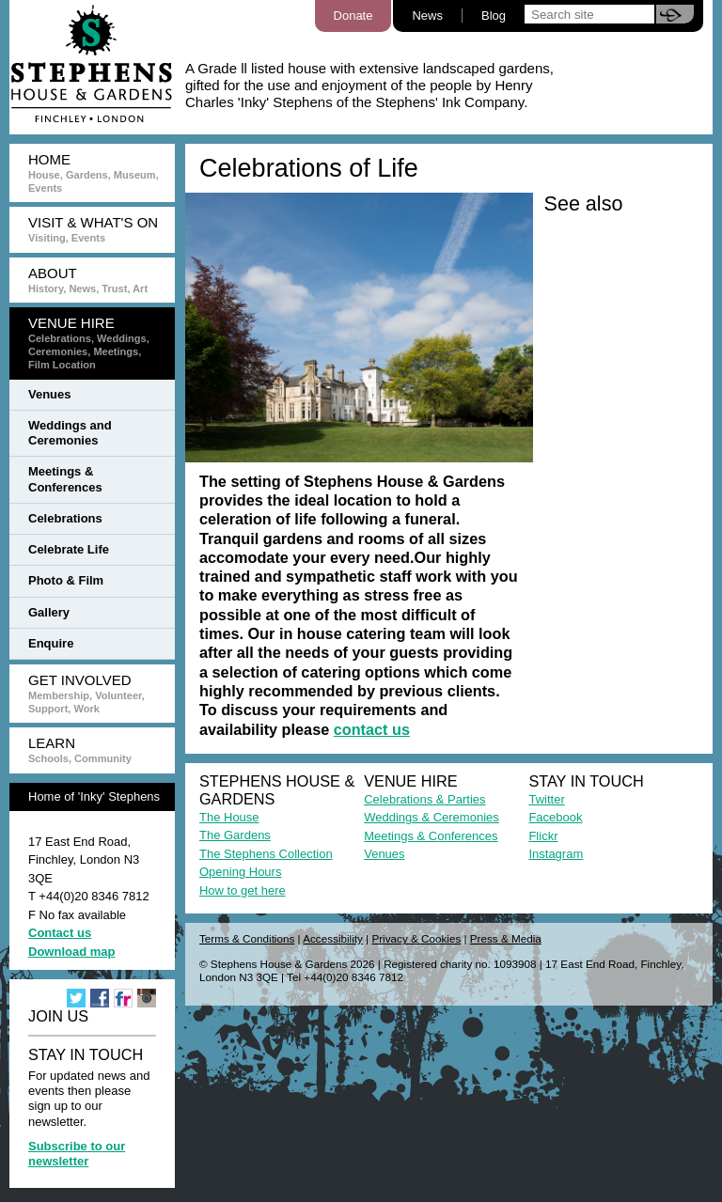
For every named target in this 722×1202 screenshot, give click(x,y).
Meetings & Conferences (65, 478)
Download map (71, 951)
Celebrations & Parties (424, 799)
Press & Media (506, 938)
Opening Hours (240, 872)
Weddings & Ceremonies (431, 817)
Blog (493, 15)
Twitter (546, 799)
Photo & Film (65, 580)
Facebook (555, 817)
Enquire (50, 643)
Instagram (555, 854)
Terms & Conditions (246, 938)
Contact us (59, 933)
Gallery (49, 612)
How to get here (242, 890)
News (427, 15)
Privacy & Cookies (416, 938)
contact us (372, 729)
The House (229, 817)
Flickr (542, 836)
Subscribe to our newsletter (76, 1153)
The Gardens (235, 835)
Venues (49, 394)
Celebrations (65, 518)
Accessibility (333, 938)
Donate (353, 15)
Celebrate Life (68, 549)
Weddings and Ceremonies (70, 432)
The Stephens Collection (266, 854)
